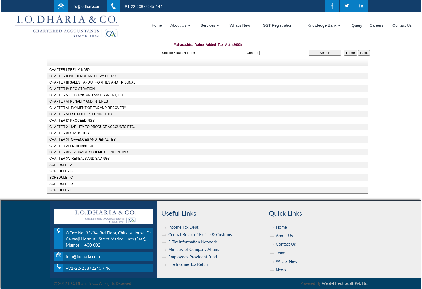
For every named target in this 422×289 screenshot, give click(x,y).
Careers (376, 25)
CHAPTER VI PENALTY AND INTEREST (79, 101)
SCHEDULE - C (61, 178)
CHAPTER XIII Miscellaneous (71, 146)
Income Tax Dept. (183, 223)
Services (210, 25)
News (281, 266)
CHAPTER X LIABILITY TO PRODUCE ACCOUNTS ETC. (92, 127)
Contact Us (402, 25)
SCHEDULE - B (61, 171)
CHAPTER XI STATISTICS (69, 133)
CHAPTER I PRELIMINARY (69, 70)
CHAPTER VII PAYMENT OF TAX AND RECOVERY (87, 108)
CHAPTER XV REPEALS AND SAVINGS (79, 158)
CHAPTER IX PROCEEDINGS (72, 120)
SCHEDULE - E (61, 190)
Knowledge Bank (324, 25)
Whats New (286, 257)
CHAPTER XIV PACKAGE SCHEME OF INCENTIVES (89, 152)
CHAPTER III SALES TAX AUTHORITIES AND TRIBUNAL (92, 82)
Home (157, 25)
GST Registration (277, 25)
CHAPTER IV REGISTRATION (72, 89)
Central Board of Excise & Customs (200, 230)
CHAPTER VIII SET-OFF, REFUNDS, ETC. (81, 114)
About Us (180, 25)
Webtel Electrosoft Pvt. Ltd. (345, 283)
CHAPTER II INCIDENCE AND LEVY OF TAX (83, 76)
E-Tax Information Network (192, 238)
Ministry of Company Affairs (193, 245)
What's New (239, 25)
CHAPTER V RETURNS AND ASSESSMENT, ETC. (87, 95)
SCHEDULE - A (60, 165)
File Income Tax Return (188, 260)
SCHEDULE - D (61, 184)
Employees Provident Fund (192, 253)
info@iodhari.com (85, 6)
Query (357, 25)
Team (280, 249)
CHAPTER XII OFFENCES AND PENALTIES (82, 139)
